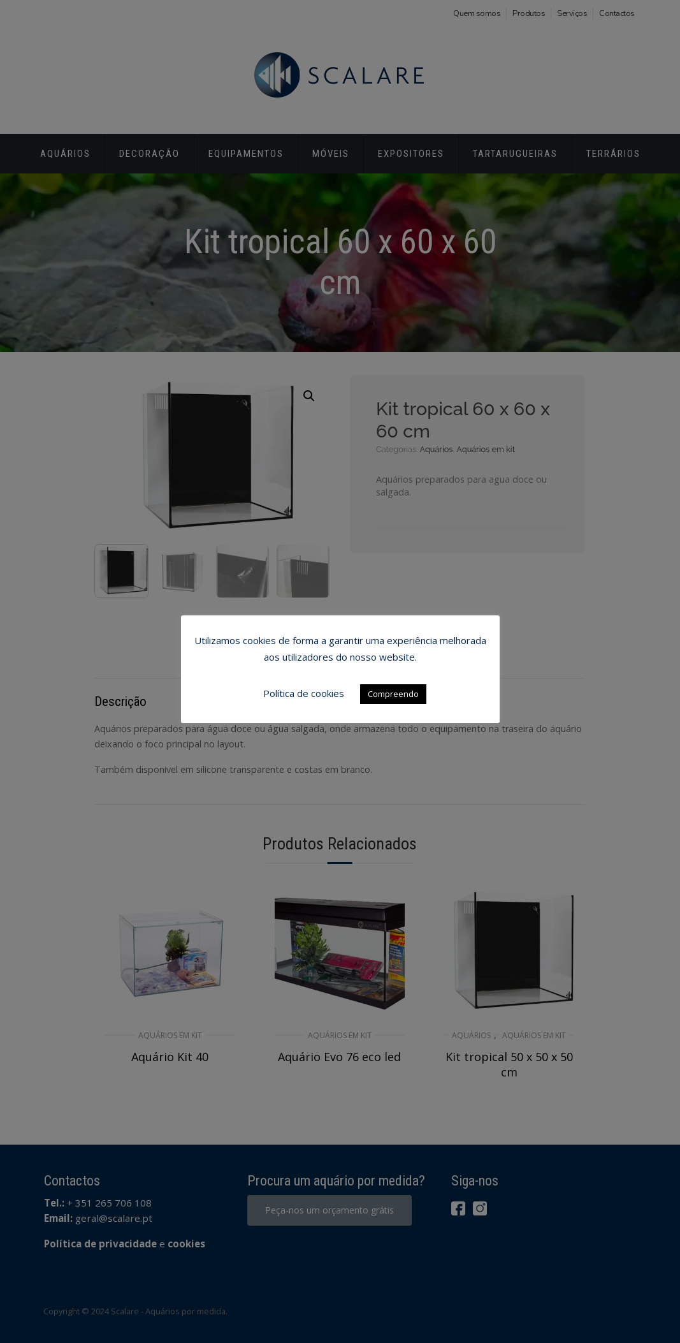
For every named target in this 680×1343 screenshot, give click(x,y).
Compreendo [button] (393, 694)
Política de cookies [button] (303, 693)
